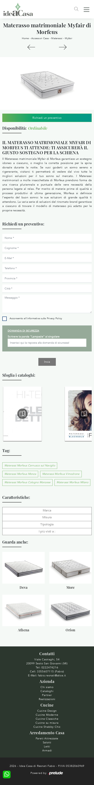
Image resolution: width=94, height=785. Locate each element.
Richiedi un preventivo (47, 118)
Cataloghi (46, 691)
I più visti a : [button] (47, 531)
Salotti (47, 742)
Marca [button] (47, 510)
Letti (47, 746)
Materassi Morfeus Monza (20, 474)
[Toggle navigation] (86, 9)
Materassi (56, 38)
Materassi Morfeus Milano (72, 482)
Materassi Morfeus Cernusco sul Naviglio (29, 465)
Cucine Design (47, 711)
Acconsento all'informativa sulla (36, 318)
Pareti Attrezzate (47, 738)
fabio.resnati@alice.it (52, 675)
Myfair (68, 38)
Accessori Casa (40, 38)
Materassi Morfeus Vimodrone (61, 474)
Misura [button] (47, 517)
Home (25, 38)
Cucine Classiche (47, 719)
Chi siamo (47, 687)
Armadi (47, 750)
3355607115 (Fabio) (50, 671)
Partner (47, 695)
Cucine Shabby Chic (47, 727)
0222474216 (49, 667)
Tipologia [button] (47, 524)
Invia (47, 362)
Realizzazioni (47, 699)
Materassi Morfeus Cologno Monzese (27, 482)
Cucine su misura (47, 723)
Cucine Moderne (47, 715)
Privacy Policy (54, 318)
